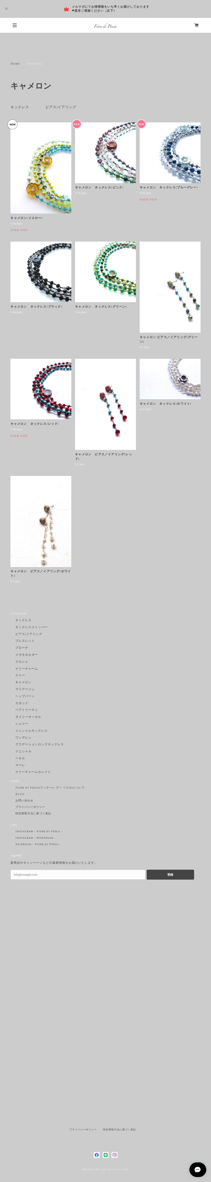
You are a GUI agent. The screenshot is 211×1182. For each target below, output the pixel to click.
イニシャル (23, 752)
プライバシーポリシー (30, 807)
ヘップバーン (25, 696)
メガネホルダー (26, 655)
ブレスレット (25, 641)
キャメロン (23, 683)
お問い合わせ (24, 801)
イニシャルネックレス (31, 731)
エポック (21, 703)
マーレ (20, 765)
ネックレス (19, 107)
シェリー (21, 724)
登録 (170, 874)
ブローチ (21, 648)
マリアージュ (25, 689)
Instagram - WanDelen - (35, 838)
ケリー (20, 676)
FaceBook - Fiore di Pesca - (38, 844)
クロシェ (21, 662)
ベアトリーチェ (26, 710)
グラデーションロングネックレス (39, 745)
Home (15, 64)
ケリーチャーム (26, 669)
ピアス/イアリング (61, 107)
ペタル (20, 758)
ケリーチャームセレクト (33, 772)
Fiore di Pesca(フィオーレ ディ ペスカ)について (50, 788)
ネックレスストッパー (31, 627)
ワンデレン (23, 738)
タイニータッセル (28, 717)
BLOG (19, 794)
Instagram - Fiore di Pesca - (38, 831)
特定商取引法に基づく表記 (33, 814)
